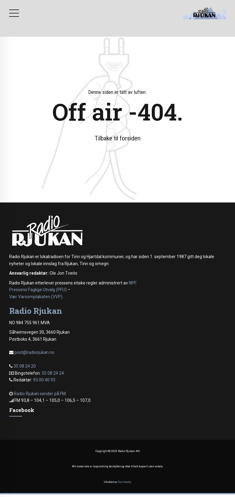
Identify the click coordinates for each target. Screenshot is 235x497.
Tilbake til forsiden (117, 138)
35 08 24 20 (24, 366)
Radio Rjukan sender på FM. (40, 393)
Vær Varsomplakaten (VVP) (35, 296)
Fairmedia (124, 482)
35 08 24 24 (53, 373)
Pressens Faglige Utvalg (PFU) (38, 289)
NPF (132, 282)
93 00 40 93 (44, 379)
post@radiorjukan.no (34, 352)
